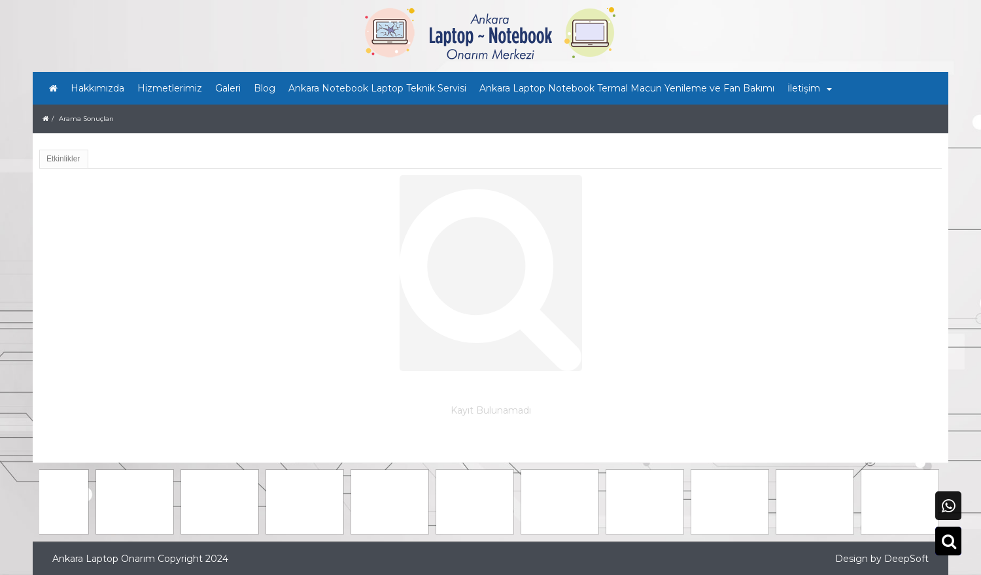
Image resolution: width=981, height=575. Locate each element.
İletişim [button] (809, 88)
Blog (264, 88)
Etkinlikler (63, 158)
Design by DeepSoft (882, 559)
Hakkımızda (97, 88)
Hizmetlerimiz (169, 88)
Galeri (228, 88)
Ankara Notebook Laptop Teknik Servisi (377, 88)
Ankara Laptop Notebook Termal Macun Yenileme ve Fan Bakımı (626, 88)
